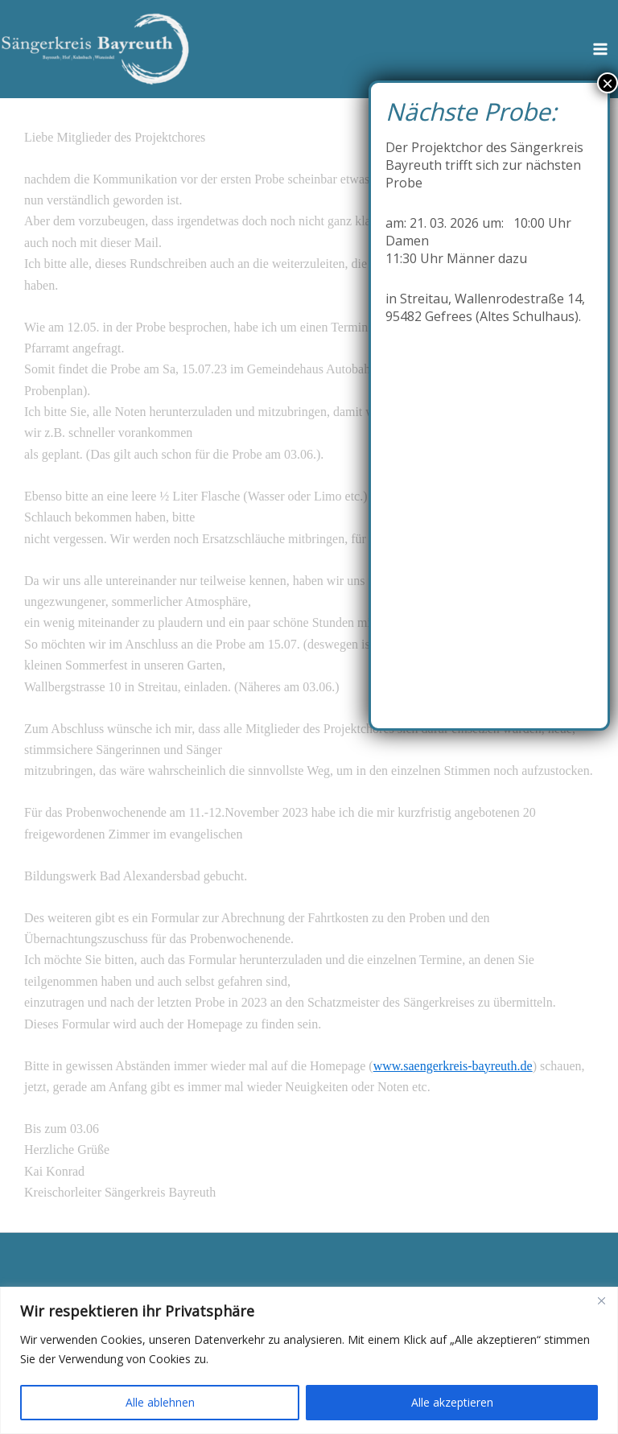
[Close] (601, 1300)
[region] (309, 1360)
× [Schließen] (607, 82)
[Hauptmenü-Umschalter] (600, 49)
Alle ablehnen (160, 1402)
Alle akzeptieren (452, 1402)
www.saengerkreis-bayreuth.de (453, 1066)
